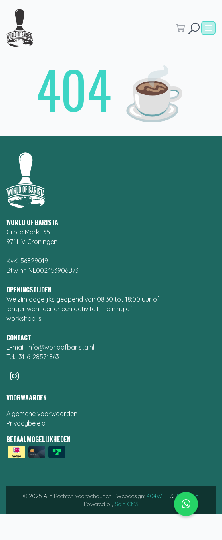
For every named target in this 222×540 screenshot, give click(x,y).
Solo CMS (127, 504)
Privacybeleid (26, 423)
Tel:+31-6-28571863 (32, 357)
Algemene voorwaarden (41, 414)
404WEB (157, 496)
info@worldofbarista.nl (60, 347)
